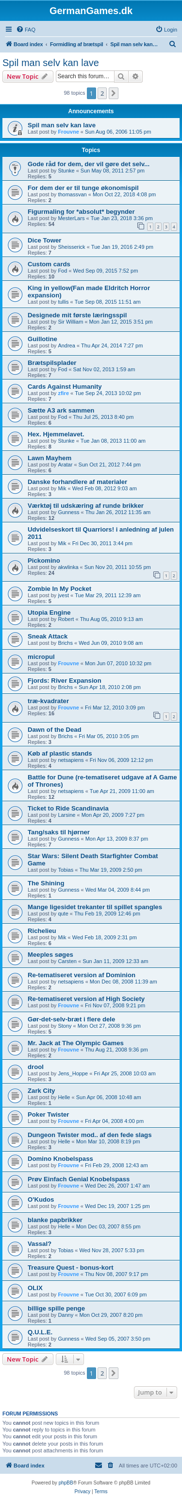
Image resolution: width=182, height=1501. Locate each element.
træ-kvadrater (48, 701)
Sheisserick (71, 247)
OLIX (35, 1288)
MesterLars (71, 218)
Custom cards (49, 264)
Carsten (67, 961)
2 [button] (102, 93)
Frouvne (68, 132)
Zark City (41, 1090)
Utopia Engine (49, 612)
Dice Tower (44, 240)
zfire (63, 393)
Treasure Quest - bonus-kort (71, 1267)
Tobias (65, 870)
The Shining (46, 883)
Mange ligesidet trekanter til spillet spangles (95, 907)
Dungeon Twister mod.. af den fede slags (89, 1135)
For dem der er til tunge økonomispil (83, 187)
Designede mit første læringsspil (77, 315)
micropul (41, 656)
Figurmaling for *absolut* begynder (81, 211)
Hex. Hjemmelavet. (56, 434)
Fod (62, 271)
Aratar (65, 464)
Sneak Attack (47, 636)
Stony (64, 1026)
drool (36, 1066)
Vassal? (39, 1243)
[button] (113, 93)
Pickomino (44, 560)
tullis (63, 302)
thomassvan (72, 194)
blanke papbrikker (55, 1220)
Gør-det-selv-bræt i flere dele (71, 1019)
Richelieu (42, 930)
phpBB (66, 1482)
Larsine (66, 815)
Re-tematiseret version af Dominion (81, 975)
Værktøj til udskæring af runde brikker (86, 505)
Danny (65, 1315)
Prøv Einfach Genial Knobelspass (79, 1179)
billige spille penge (56, 1308)
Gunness (68, 512)
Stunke (66, 170)
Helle (64, 1097)
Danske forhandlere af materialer (77, 481)
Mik (62, 488)
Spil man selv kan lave (50, 62)
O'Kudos (41, 1199)
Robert (66, 619)
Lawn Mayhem (49, 458)
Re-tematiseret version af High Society (86, 998)
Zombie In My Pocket (59, 588)
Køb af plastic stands (60, 753)
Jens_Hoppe (73, 1073)
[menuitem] (25, 29)
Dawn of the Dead (55, 729)
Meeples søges (50, 954)
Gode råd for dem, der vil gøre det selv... (88, 164)
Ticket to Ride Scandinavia (68, 808)
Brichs (65, 643)
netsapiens (70, 760)
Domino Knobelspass (60, 1158)
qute (63, 913)
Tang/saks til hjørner (59, 832)
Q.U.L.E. (40, 1332)
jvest (63, 595)
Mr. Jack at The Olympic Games (76, 1043)
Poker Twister (48, 1114)
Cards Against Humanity (65, 386)
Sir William (70, 322)
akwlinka (68, 567)
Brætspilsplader (52, 362)
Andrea (66, 345)
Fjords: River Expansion (64, 680)
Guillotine (42, 339)
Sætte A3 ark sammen (61, 410)
